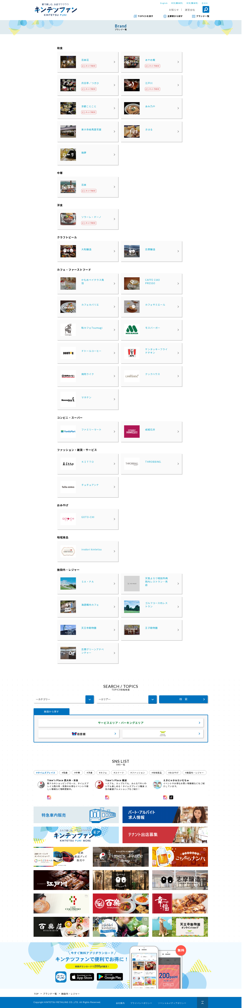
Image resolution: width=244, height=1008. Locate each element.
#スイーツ (119, 772)
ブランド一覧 (50, 993)
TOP (36, 993)
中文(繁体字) (192, 3)
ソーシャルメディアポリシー (172, 1003)
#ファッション (138, 772)
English (164, 3)
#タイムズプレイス (45, 772)
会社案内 (120, 1003)
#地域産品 (157, 772)
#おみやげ (173, 772)
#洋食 (89, 772)
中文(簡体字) (177, 3)
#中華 (77, 772)
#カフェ (103, 772)
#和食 (65, 772)
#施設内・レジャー (194, 772)
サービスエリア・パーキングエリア (121, 723)
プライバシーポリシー (141, 1003)
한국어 (205, 3)
